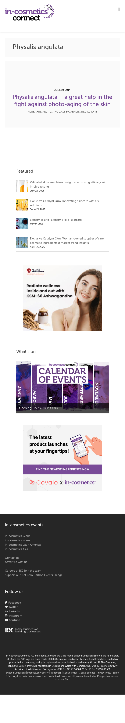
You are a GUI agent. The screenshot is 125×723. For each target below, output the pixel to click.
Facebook (14, 602)
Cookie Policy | (71, 673)
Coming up (28, 408)
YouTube (14, 620)
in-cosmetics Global (18, 536)
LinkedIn (13, 611)
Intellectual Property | (38, 673)
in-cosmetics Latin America (23, 544)
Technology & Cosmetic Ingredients (72, 112)
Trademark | (56, 673)
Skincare (41, 112)
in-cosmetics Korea (17, 540)
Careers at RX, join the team (23, 570)
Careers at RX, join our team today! (78, 676)
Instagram (14, 615)
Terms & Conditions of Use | (33, 676)
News (30, 112)
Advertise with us (16, 562)
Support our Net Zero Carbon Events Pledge (33, 575)
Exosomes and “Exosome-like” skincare (56, 219)
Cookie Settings (87, 673)
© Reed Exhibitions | (16, 673)
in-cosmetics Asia (16, 549)
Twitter (13, 607)
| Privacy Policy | (104, 673)
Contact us (12, 557)
